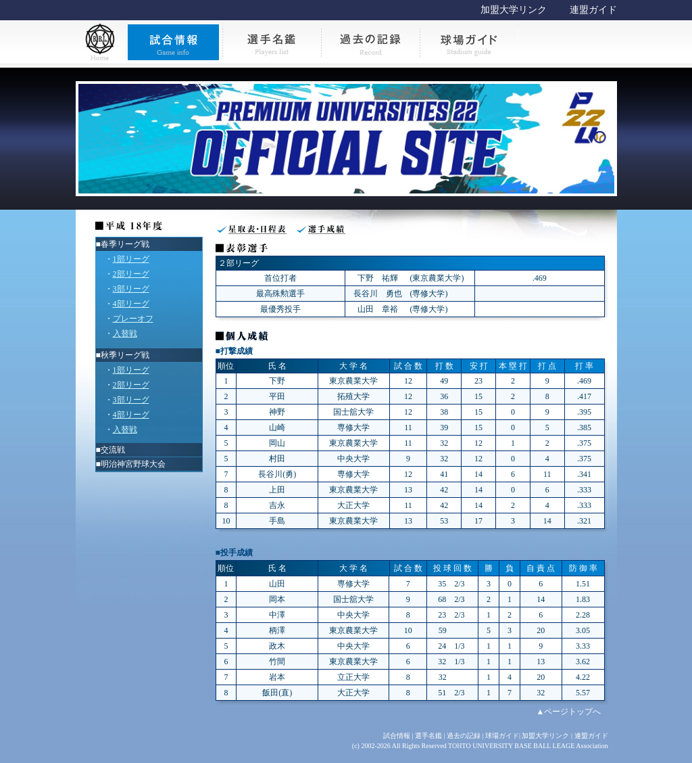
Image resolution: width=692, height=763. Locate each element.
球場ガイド (502, 735)
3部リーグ (131, 289)
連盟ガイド (593, 10)
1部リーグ (131, 259)
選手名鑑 (428, 735)
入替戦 (125, 333)
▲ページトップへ (569, 711)
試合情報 (396, 735)
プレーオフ (133, 318)
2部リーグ (131, 274)
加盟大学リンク (513, 10)
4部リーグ (131, 303)
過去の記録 (463, 735)
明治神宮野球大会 (133, 464)
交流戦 (113, 450)
